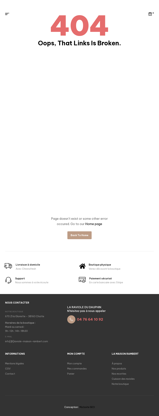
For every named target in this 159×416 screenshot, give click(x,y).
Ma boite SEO (87, 407)
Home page (93, 224)
